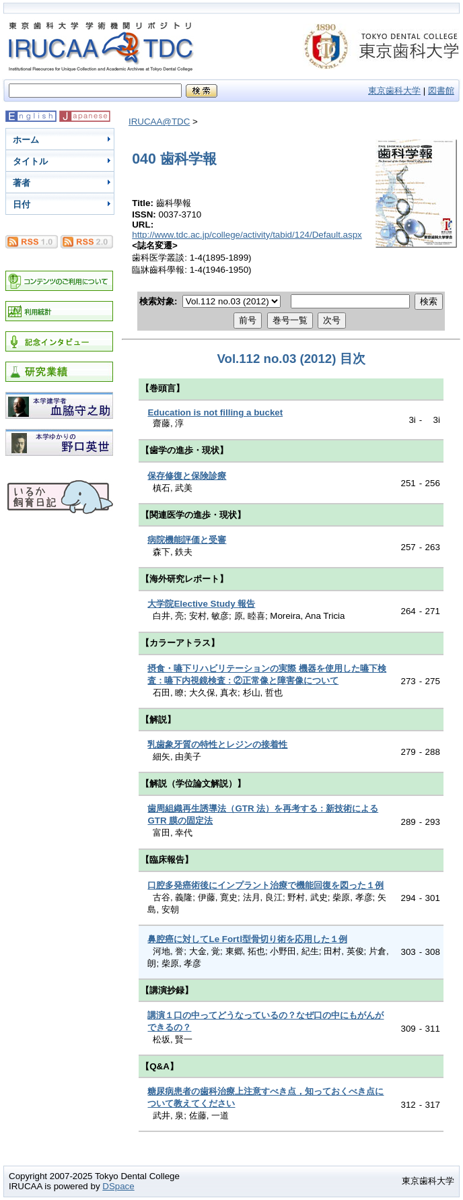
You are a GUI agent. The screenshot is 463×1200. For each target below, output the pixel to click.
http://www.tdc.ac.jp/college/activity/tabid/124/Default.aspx (247, 235)
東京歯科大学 (394, 91)
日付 (21, 204)
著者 (21, 183)
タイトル (30, 161)
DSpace (118, 1186)
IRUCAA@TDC (159, 121)
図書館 (441, 91)
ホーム (26, 140)
